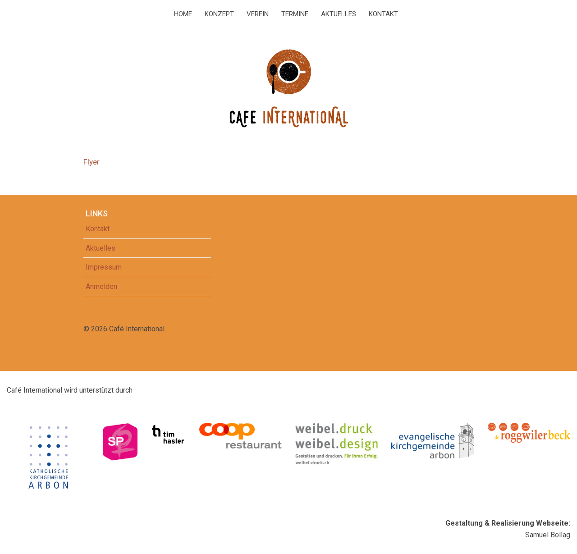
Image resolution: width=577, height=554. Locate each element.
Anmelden (101, 286)
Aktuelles (338, 14)
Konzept (219, 14)
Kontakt (383, 14)
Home (183, 14)
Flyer (91, 161)
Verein (258, 14)
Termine (294, 14)
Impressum (104, 267)
